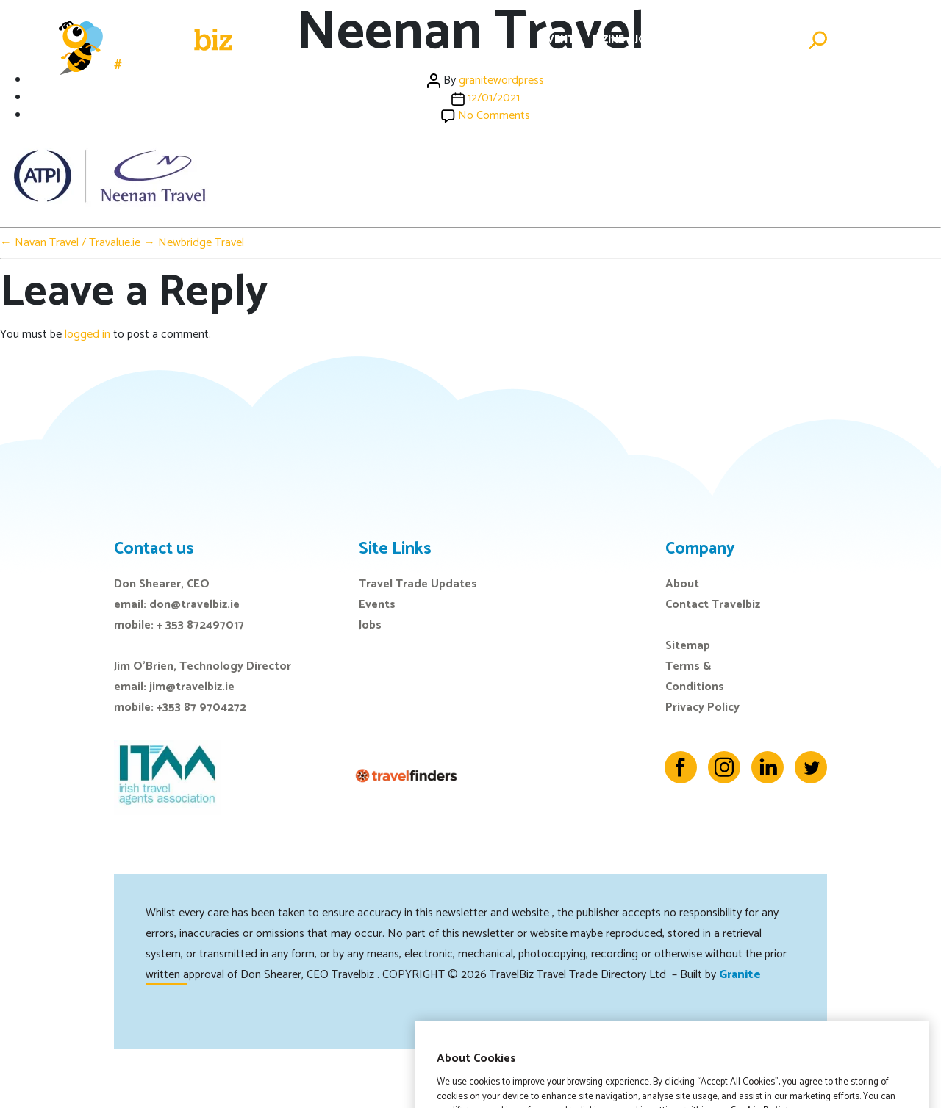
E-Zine (608, 40)
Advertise (768, 40)
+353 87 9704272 (201, 707)
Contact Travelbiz (712, 605)
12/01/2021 (494, 98)
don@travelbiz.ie (194, 605)
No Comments (494, 116)
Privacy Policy (702, 707)
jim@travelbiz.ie (192, 687)
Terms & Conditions (694, 676)
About (682, 584)
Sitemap (687, 646)
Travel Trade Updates (418, 584)
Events (561, 40)
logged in (87, 334)
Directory (699, 40)
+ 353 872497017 (200, 625)
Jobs (647, 40)
